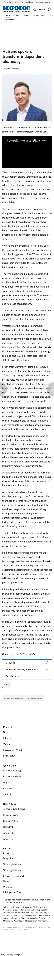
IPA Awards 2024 (12, 749)
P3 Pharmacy (16, 921)
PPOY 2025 (9, 756)
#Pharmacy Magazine (13, 698)
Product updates (12, 776)
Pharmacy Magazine (8, 856)
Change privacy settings (10, 954)
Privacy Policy (10, 814)
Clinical (7, 794)
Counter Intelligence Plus (12, 890)
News (6, 731)
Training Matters (12, 864)
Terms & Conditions (14, 808)
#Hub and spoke (35, 698)
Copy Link (27, 662)
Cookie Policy (10, 820)
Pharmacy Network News (13, 879)
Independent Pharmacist (36, 921)
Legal (6, 782)
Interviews (9, 738)
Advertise (8, 838)
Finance (7, 788)
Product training (12, 770)
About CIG (9, 832)
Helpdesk (8, 826)
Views (6, 684)
